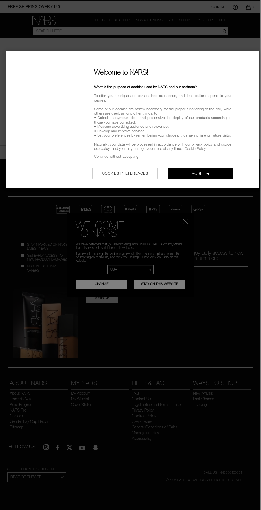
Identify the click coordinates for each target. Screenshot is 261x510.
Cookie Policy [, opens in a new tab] (195, 148)
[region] (132, 119)
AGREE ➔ (201, 173)
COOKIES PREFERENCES (125, 173)
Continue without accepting (116, 156)
